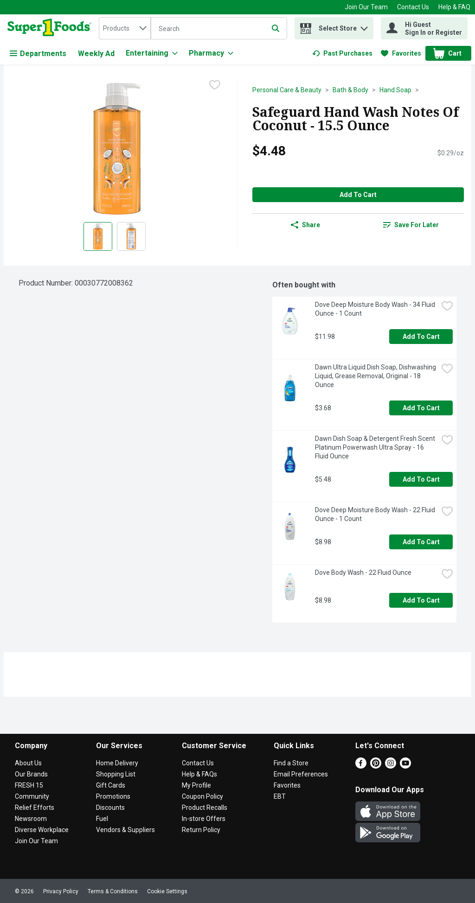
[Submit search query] (275, 28)
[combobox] (125, 28)
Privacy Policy (60, 891)
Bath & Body (350, 90)
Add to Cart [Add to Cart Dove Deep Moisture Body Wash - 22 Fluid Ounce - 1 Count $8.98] (421, 542)
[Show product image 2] (131, 236)
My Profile (196, 785)
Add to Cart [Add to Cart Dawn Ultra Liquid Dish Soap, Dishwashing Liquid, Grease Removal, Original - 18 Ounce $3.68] (421, 408)
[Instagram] (390, 766)
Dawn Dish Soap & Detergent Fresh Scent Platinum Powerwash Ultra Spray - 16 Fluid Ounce (375, 447)
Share (305, 225)
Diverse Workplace (42, 829)
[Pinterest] (375, 766)
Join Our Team (366, 7)
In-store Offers (203, 818)
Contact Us (413, 7)
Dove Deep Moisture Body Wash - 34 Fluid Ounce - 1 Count (375, 309)
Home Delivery (117, 763)
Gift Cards (110, 785)
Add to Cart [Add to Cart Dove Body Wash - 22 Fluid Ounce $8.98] (421, 600)
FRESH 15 (29, 785)
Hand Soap (395, 90)
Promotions (113, 796)
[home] (51, 28)
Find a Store (291, 763)
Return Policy (201, 829)
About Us (28, 763)
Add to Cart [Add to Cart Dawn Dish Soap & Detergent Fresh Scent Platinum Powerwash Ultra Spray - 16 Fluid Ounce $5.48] (421, 479)
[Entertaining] (152, 53)
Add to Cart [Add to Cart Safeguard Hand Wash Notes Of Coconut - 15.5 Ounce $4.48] (358, 194)
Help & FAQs (199, 774)
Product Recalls (204, 807)
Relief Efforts (34, 807)
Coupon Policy (202, 796)
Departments (38, 53)
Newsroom (31, 818)
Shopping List (115, 774)
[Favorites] (401, 53)
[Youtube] (405, 766)
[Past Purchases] (342, 53)
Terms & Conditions (113, 891)
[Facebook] (360, 766)
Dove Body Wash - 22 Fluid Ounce (363, 572)
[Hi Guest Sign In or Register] (424, 28)
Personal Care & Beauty (286, 90)
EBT (280, 796)
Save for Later (411, 225)
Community (32, 796)
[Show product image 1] (97, 236)
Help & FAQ (454, 7)
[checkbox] (214, 85)
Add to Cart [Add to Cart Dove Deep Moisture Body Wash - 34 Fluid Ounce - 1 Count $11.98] (421, 336)
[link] (342, 53)
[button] (364, 26)
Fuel (102, 818)
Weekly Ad (96, 53)
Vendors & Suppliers (125, 829)
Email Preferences (301, 774)
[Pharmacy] (211, 53)
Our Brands (31, 774)
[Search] (219, 29)
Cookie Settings (167, 891)
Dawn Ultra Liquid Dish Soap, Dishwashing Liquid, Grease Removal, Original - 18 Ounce (376, 375)
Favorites (287, 785)
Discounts (110, 807)
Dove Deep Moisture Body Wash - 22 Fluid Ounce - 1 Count (375, 514)
